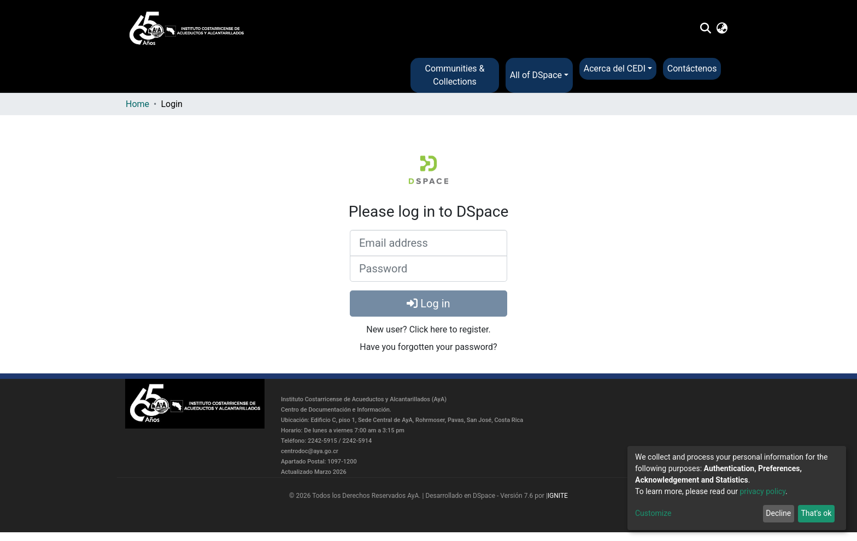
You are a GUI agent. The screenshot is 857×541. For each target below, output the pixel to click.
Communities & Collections (455, 75)
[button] (722, 28)
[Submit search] (705, 28)
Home (137, 104)
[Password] (428, 268)
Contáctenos (692, 68)
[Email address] (428, 243)
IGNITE (558, 496)
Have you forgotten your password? (428, 347)
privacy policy (762, 491)
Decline (778, 513)
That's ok (816, 513)
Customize (653, 513)
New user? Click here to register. (428, 329)
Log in (428, 303)
